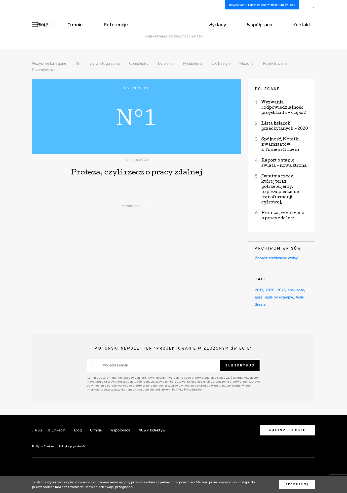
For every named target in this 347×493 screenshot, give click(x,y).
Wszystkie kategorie (52, 63)
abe (299, 290)
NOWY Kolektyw (152, 430)
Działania (181, 63)
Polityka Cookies (45, 446)
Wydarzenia (210, 63)
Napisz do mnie (287, 430)
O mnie (62, 24)
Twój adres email (114, 365)
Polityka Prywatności (187, 389)
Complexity (151, 63)
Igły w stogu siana (113, 63)
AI (83, 63)
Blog (37, 24)
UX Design (242, 63)
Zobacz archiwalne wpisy (276, 258)
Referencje (96, 24)
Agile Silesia (289, 304)
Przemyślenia (83, 69)
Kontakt (305, 24)
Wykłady (236, 24)
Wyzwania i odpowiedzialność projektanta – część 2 (283, 107)
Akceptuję (297, 484)
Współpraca (271, 24)
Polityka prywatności (78, 446)
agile (260, 297)
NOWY (173, 24)
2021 (287, 290)
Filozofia (269, 63)
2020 (273, 290)
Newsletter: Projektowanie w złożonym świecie (262, 4)
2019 (260, 290)
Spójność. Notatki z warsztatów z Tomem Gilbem (280, 144)
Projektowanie (46, 69)
